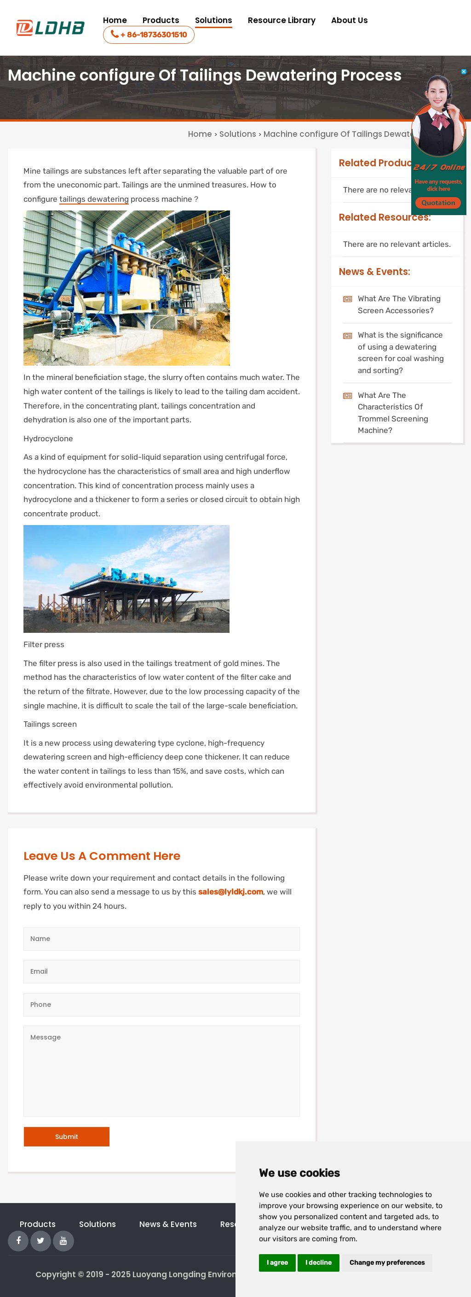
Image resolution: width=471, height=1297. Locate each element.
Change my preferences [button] (387, 1263)
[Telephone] (161, 1005)
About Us (349, 20)
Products (161, 20)
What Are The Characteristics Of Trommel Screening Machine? (393, 413)
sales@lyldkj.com (230, 891)
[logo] (51, 28)
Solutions (213, 20)
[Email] (161, 971)
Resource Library (282, 20)
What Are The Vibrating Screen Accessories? (399, 304)
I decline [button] (318, 1263)
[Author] (161, 939)
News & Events (168, 1224)
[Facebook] (18, 1240)
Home (115, 20)
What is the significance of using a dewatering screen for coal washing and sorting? (401, 352)
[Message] (161, 1071)
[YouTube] (63, 1240)
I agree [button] (277, 1263)
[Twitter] (40, 1240)
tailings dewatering (94, 199)
